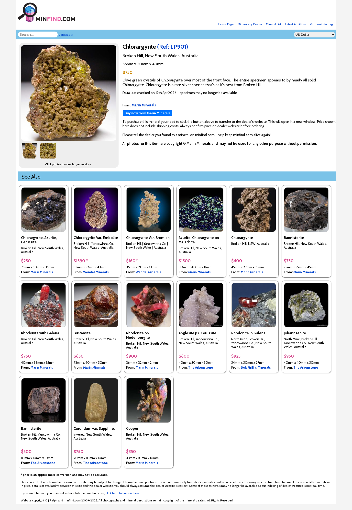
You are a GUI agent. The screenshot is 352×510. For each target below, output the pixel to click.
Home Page (226, 24)
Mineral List (273, 24)
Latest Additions (295, 24)
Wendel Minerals (96, 272)
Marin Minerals (42, 272)
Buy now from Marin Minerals (147, 113)
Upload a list (66, 34)
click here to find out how (122, 493)
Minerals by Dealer (250, 24)
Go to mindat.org (321, 24)
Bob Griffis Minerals (256, 367)
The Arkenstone (200, 367)
